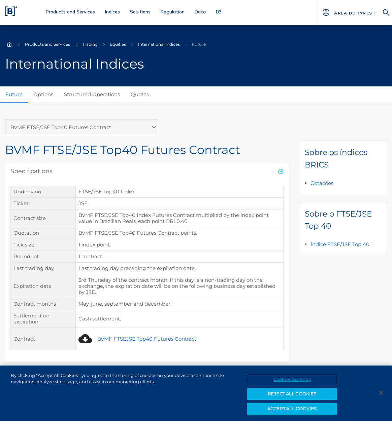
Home (9, 44)
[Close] (381, 396)
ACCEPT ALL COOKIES (292, 412)
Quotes (140, 94)
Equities (118, 44)
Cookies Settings (292, 383)
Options (43, 94)
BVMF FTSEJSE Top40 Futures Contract (146, 339)
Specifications (31, 171)
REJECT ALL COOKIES (292, 398)
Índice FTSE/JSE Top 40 (340, 244)
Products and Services (47, 44)
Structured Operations (92, 94)
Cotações (322, 183)
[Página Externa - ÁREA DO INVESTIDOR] (355, 12)
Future (14, 94)
